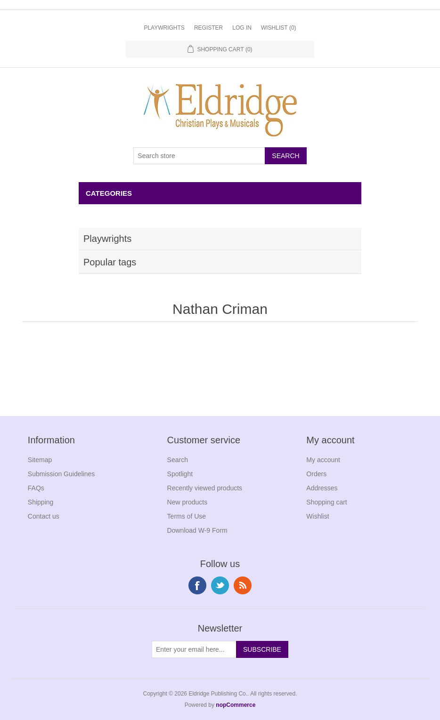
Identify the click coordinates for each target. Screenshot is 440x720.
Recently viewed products (205, 488)
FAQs (36, 488)
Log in (242, 27)
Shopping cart (326, 502)
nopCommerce (235, 705)
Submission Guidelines (61, 474)
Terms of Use (186, 516)
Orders (316, 474)
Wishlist (317, 516)
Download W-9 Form (197, 530)
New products (187, 502)
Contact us (43, 516)
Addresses (321, 488)
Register (208, 27)
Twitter (220, 585)
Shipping (41, 502)
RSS (243, 585)
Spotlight (180, 474)
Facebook (197, 585)
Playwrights (164, 27)
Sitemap (40, 460)
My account (323, 460)
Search (177, 460)
